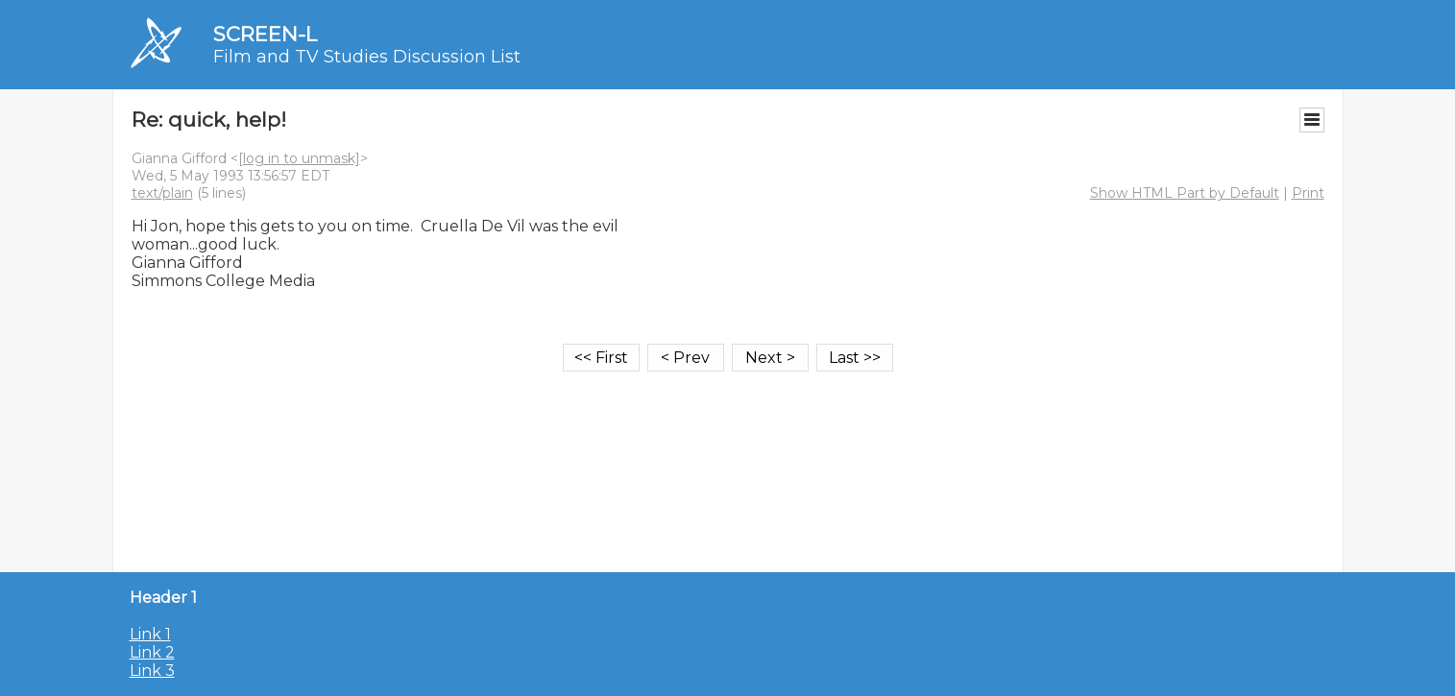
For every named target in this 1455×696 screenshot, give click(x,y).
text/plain (162, 193)
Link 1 (150, 634)
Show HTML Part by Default (1184, 193)
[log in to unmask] (299, 158)
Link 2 (152, 652)
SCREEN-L (265, 34)
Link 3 (152, 670)
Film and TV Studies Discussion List (367, 56)
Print (1308, 193)
